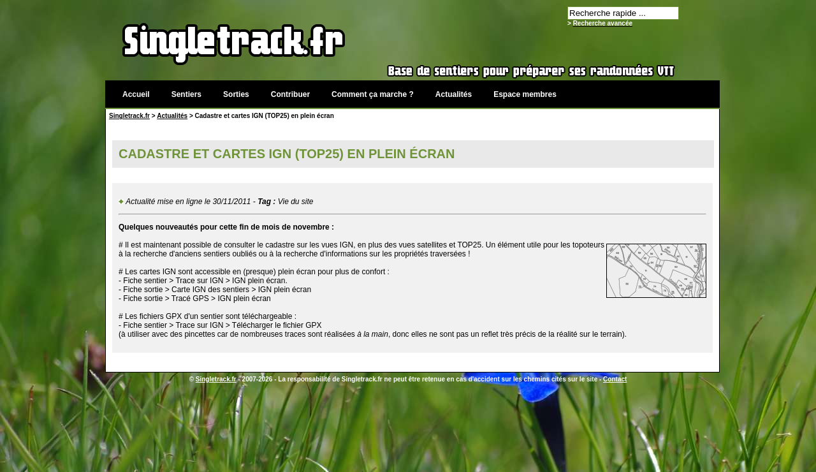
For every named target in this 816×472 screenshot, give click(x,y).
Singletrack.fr (129, 115)
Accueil (136, 94)
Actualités (453, 94)
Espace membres (525, 94)
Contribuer (290, 94)
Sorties (236, 94)
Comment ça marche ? (373, 94)
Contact (615, 379)
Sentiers (186, 94)
